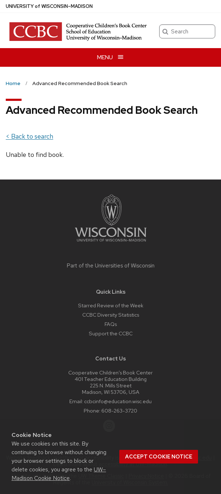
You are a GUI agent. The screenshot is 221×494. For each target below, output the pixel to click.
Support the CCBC (111, 333)
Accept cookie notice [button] (158, 456)
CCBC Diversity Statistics (110, 314)
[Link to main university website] (111, 243)
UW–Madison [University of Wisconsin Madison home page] (49, 6)
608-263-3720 (119, 410)
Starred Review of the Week (110, 305)
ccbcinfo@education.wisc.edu (118, 401)
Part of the (111, 265)
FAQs (111, 324)
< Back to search (29, 136)
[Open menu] (110, 57)
